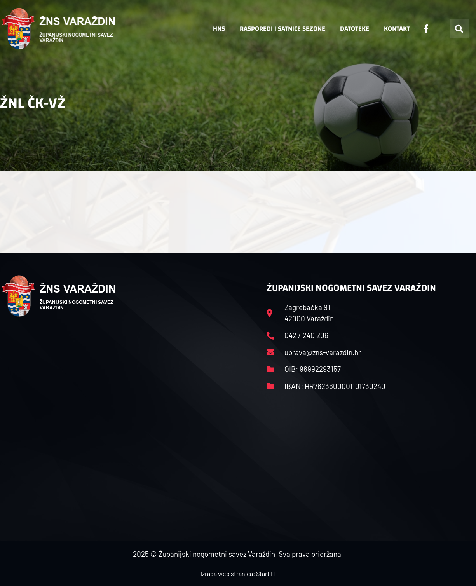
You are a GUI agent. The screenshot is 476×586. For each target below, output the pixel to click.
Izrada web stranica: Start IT (238, 573)
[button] (459, 28)
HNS (219, 29)
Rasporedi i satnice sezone (282, 29)
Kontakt (397, 29)
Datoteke (354, 29)
